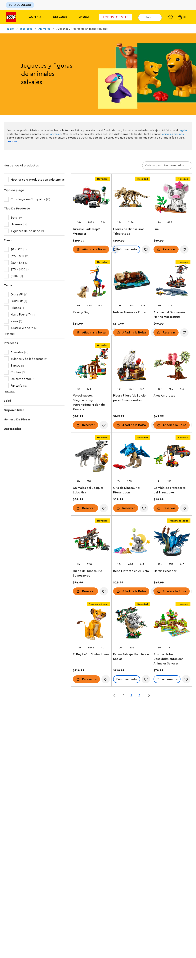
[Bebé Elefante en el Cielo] (131, 541)
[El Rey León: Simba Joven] (91, 625)
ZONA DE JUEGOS (20, 5)
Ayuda (84, 16)
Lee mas (12, 141)
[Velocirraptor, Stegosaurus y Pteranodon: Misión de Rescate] (91, 366)
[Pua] (172, 199)
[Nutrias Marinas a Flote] (131, 282)
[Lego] (11, 17)
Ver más (10, 334)
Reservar (169, 249)
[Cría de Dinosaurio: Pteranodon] (131, 458)
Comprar (36, 16)
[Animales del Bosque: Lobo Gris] (91, 458)
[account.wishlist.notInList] (146, 249)
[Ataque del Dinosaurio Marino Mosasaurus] (172, 282)
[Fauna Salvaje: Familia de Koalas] (131, 625)
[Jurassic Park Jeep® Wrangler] (91, 199)
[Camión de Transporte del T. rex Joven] (172, 458)
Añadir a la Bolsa (94, 249)
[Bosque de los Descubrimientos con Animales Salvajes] (172, 625)
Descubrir (61, 16)
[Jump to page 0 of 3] (114, 695)
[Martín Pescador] (172, 541)
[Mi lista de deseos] (170, 17)
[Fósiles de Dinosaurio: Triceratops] (131, 199)
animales (55, 134)
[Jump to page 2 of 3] (149, 695)
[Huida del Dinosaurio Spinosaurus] (91, 541)
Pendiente (89, 679)
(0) (181, 17)
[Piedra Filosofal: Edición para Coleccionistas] (131, 366)
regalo (183, 130)
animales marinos (173, 134)
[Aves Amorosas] (172, 366)
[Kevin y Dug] (91, 282)
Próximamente (126, 249)
